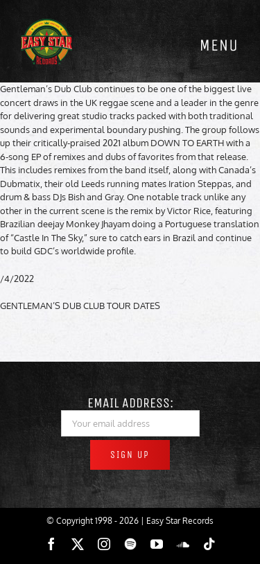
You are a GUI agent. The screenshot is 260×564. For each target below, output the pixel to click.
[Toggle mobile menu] (218, 45)
